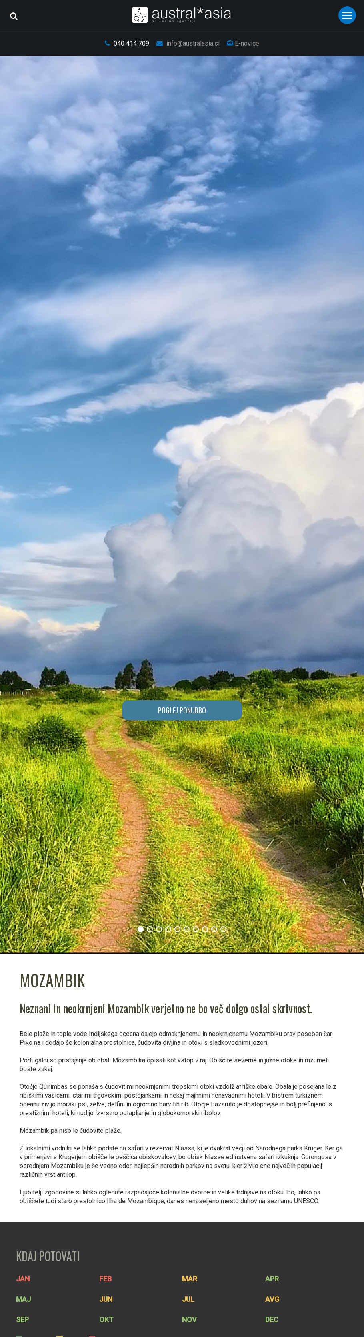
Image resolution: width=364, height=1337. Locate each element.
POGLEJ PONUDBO (182, 710)
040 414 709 (127, 43)
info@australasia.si (188, 43)
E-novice (243, 43)
